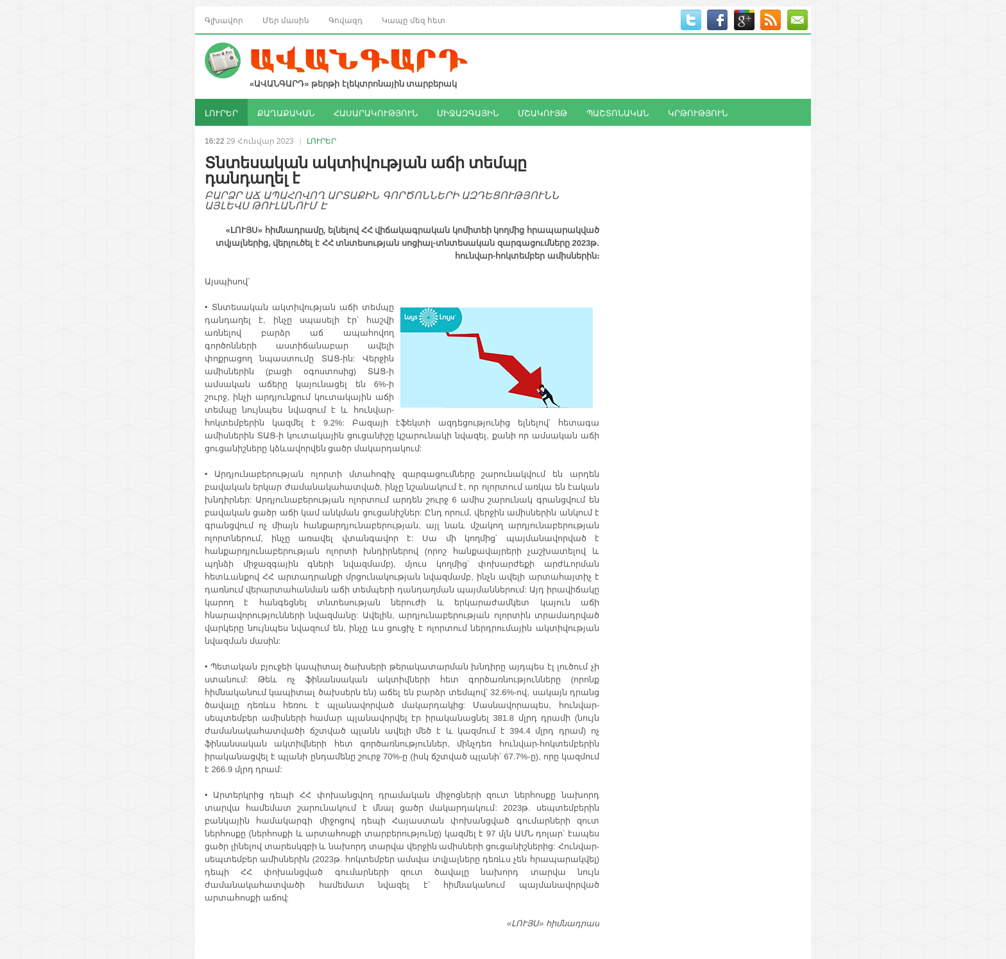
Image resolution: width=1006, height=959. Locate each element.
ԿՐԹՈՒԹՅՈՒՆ (698, 112)
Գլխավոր (224, 19)
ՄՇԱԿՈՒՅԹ (542, 112)
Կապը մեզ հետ (413, 19)
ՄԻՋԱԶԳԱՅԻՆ (468, 112)
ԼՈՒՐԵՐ (221, 112)
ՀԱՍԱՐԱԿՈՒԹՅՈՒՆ (376, 112)
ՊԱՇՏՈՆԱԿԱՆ (617, 112)
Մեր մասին (285, 19)
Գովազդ (345, 19)
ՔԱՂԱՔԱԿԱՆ (285, 112)
